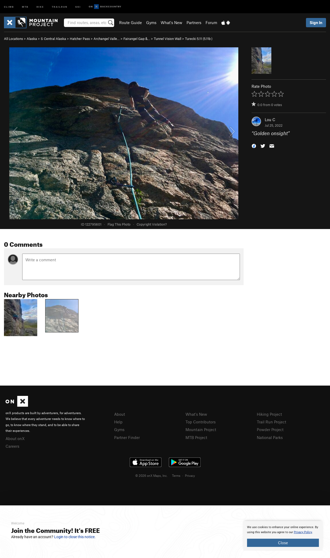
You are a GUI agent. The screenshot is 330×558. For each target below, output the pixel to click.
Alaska (32, 38)
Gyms (151, 22)
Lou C (270, 119)
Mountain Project (200, 429)
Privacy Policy (303, 532)
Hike (40, 6)
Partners (194, 22)
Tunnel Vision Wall (167, 38)
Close (283, 542)
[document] (283, 536)
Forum (211, 22)
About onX (15, 438)
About (119, 414)
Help (118, 421)
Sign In (316, 22)
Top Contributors (200, 421)
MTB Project (196, 437)
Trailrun (59, 6)
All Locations (13, 38)
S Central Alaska (53, 38)
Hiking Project (269, 414)
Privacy (190, 475)
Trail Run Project (271, 421)
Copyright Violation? (152, 224)
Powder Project (270, 429)
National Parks (270, 437)
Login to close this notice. (75, 537)
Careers (12, 446)
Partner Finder (127, 437)
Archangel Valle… (107, 38)
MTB (25, 6)
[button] (254, 146)
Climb (9, 6)
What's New (171, 22)
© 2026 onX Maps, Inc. (151, 475)
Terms (176, 475)
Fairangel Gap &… (136, 38)
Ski (78, 6)
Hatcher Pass (80, 38)
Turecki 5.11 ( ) (198, 38)
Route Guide (130, 22)
